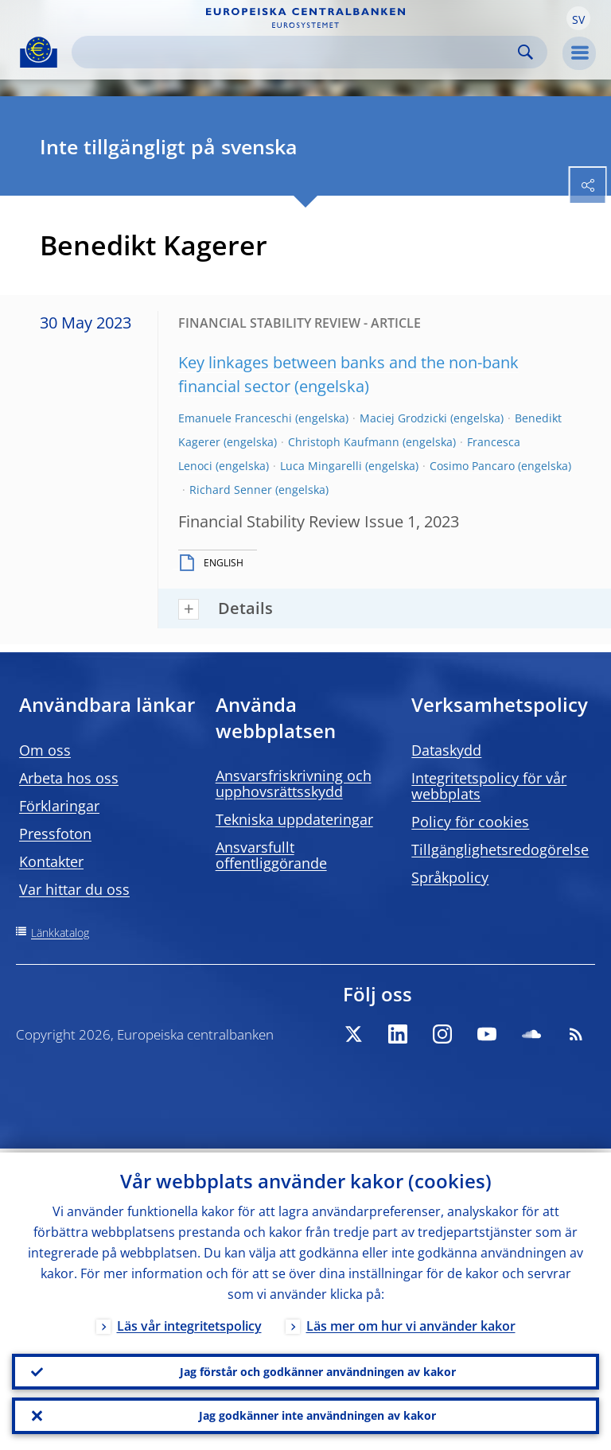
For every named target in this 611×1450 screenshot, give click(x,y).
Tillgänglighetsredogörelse (500, 849)
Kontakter (51, 861)
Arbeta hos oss (69, 777)
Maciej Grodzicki (403, 418)
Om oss (45, 750)
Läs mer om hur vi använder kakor (411, 1322)
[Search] (296, 52)
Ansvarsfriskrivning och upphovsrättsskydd (294, 783)
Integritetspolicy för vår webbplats (488, 785)
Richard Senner (230, 489)
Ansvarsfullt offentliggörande (271, 855)
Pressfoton (55, 833)
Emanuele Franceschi (235, 418)
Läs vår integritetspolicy (189, 1322)
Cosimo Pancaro (472, 465)
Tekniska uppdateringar (294, 819)
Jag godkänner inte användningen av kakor (317, 1414)
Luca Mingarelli (321, 465)
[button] (578, 18)
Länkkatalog (60, 932)
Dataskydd (446, 750)
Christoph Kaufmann (343, 441)
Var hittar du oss (74, 889)
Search (525, 52)
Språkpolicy (449, 877)
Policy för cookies (470, 821)
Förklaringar (59, 805)
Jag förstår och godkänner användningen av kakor (318, 1368)
